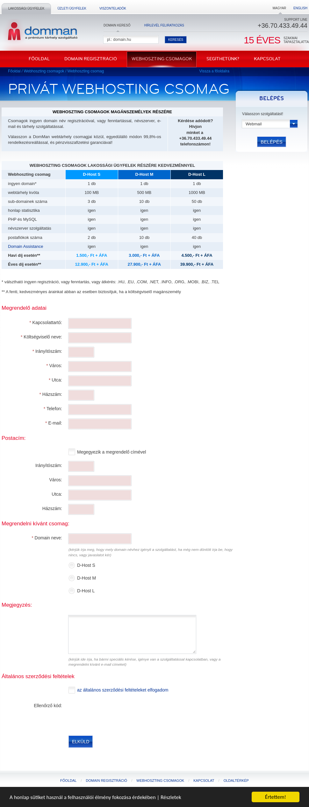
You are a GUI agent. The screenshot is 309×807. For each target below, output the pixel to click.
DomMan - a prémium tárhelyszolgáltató (41, 31)
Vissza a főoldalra (214, 71)
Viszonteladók (112, 8)
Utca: (55, 379)
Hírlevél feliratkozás (164, 25)
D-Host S (87, 565)
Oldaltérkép (236, 780)
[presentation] (116, 713)
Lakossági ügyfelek (26, 8)
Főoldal (39, 58)
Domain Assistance (25, 246)
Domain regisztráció (90, 58)
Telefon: (53, 408)
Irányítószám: (47, 351)
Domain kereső (117, 25)
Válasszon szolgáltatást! (262, 114)
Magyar (279, 8)
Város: (54, 365)
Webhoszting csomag (86, 71)
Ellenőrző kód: (48, 705)
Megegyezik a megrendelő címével (112, 452)
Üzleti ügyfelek (71, 8)
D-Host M (87, 578)
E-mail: (53, 423)
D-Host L (86, 590)
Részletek (171, 797)
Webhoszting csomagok (162, 58)
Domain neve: (47, 537)
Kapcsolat (267, 58)
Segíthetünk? (222, 58)
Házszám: (50, 394)
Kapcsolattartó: (45, 322)
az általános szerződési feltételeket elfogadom (122, 689)
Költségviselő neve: (41, 336)
